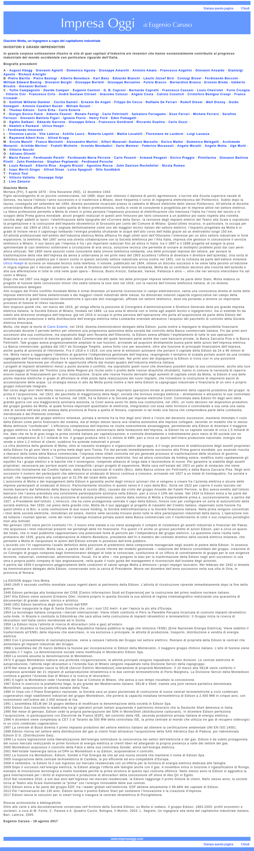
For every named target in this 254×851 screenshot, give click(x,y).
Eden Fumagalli (123, 118)
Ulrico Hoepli (53, 126)
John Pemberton (30, 161)
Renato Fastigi (87, 114)
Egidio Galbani (22, 122)
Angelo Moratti (189, 146)
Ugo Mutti (237, 146)
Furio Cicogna (238, 90)
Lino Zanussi (19, 181)
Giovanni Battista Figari (40, 118)
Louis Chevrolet (210, 90)
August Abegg (20, 70)
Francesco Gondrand (116, 122)
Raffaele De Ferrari (161, 102)
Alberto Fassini (59, 114)
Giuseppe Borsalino (124, 82)
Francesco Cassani (177, 90)
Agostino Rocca (100, 165)
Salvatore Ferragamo (149, 114)
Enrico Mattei (171, 142)
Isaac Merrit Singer (24, 169)
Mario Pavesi (19, 157)
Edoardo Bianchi (127, 78)
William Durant (78, 106)
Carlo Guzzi (178, 122)
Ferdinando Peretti (49, 157)
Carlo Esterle (69, 110)
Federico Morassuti (158, 146)
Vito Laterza (49, 134)
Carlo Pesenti (125, 157)
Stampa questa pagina (218, 8)
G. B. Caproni (114, 90)
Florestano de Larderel (164, 134)
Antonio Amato (144, 70)
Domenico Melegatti (203, 142)
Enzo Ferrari (179, 114)
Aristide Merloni (34, 146)
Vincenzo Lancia (22, 134)
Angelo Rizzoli (71, 165)
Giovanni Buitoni (33, 86)
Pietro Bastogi (45, 78)
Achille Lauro (74, 134)
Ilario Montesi (128, 146)
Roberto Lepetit (101, 134)
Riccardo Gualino (150, 122)
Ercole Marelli (21, 142)
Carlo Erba (47, 110)
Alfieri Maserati (114, 142)
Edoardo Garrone (51, 122)
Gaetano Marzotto (143, 142)
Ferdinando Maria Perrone (89, 157)
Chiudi (245, 8)
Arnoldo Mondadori (97, 146)
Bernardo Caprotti (144, 90)
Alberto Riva (45, 165)
